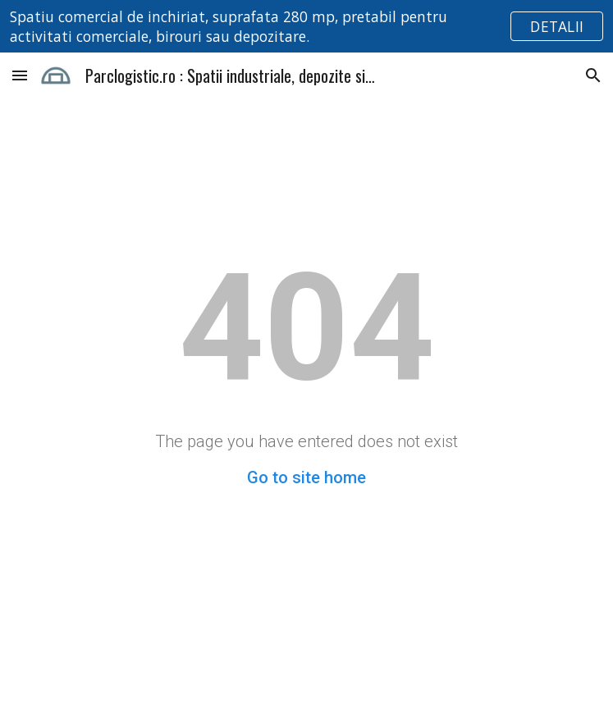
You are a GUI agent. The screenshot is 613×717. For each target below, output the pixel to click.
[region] (306, 26)
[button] (19, 75)
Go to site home (306, 477)
